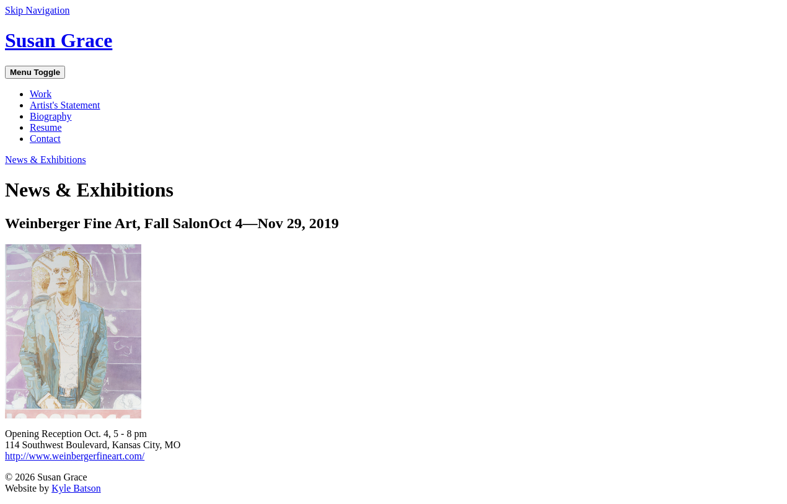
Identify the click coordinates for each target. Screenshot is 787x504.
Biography (51, 116)
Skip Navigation (37, 10)
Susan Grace (58, 40)
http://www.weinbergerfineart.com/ (74, 456)
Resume (46, 127)
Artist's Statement (65, 105)
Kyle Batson (76, 488)
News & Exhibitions (45, 159)
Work (40, 94)
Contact (45, 138)
